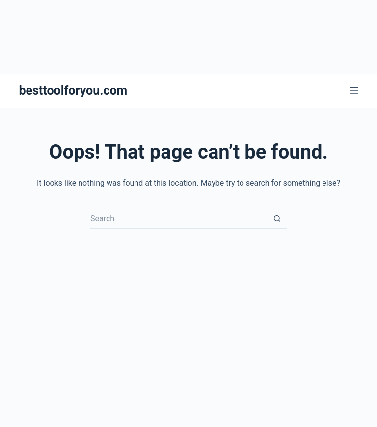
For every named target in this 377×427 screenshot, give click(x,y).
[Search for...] (178, 219)
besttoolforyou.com (73, 90)
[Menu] (354, 90)
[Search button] (277, 219)
